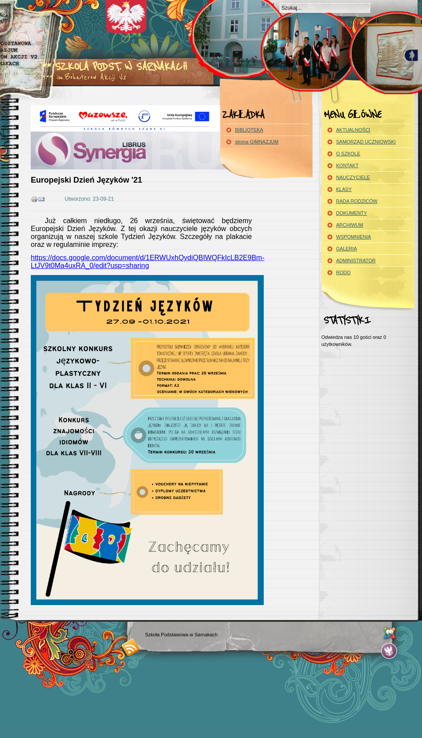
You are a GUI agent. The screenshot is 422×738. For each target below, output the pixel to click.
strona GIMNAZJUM (257, 141)
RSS (131, 647)
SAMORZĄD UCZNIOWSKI (366, 141)
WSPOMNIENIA (353, 236)
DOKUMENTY (351, 213)
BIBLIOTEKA (249, 129)
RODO (343, 272)
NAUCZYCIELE (353, 177)
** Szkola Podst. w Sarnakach (114, 66)
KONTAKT (347, 165)
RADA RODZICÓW (357, 201)
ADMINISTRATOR (356, 260)
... (389, 651)
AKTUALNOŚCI (353, 129)
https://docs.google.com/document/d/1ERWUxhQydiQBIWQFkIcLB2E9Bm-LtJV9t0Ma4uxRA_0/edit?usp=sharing (147, 261)
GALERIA (346, 248)
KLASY (344, 189)
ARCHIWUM (350, 225)
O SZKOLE (348, 153)
